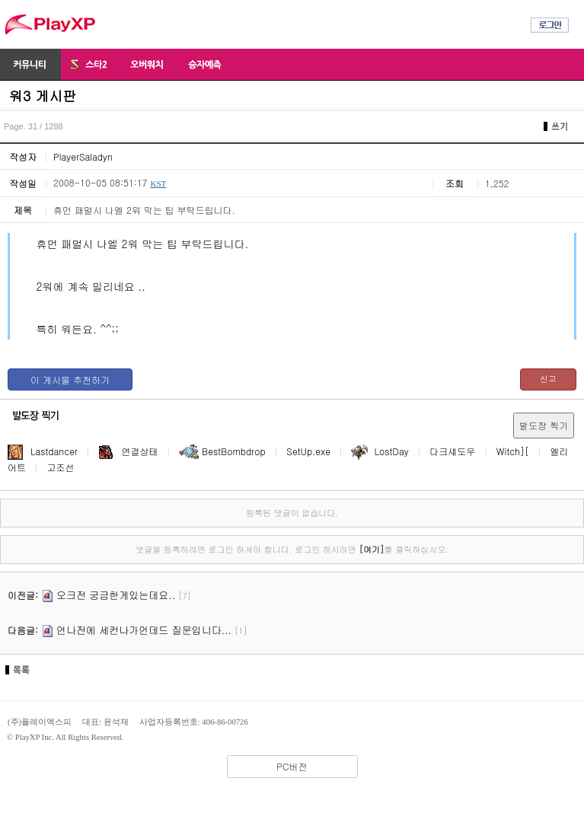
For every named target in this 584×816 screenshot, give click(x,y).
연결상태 (128, 451)
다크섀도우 (452, 451)
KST (158, 183)
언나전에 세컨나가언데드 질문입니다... (143, 630)
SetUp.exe (308, 451)
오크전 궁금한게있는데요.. (115, 595)
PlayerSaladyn (83, 156)
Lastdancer (43, 451)
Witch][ (512, 451)
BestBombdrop (222, 451)
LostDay (379, 451)
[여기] (371, 549)
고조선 (61, 467)
